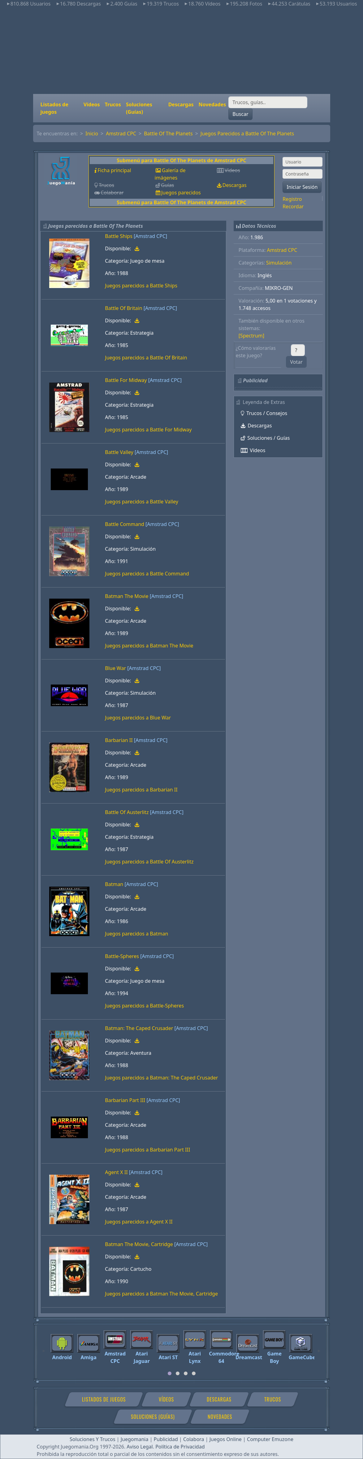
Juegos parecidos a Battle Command (147, 573)
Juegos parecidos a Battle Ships (141, 285)
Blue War (115, 668)
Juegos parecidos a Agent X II (138, 1221)
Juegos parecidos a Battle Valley (141, 501)
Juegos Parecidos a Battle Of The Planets (247, 133)
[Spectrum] (251, 335)
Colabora (193, 1439)
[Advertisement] (181, 50)
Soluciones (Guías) (139, 108)
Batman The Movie (126, 596)
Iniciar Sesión (302, 187)
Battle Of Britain (123, 308)
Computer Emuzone (270, 1439)
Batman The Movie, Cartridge (139, 1244)
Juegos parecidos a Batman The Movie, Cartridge (161, 1293)
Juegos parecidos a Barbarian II (141, 789)
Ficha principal (114, 170)
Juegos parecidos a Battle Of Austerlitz (149, 861)
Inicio (91, 133)
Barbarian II (118, 740)
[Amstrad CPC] (150, 236)
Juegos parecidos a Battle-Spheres (144, 1005)
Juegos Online (226, 1439)
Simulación (279, 262)
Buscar (240, 114)
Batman (114, 884)
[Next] (319, 1348)
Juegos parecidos (181, 192)
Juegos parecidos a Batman (136, 933)
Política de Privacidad (180, 1446)
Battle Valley (119, 452)
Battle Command (124, 524)
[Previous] (44, 1348)
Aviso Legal (140, 1446)
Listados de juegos (54, 108)
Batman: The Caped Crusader (139, 1028)
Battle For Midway (126, 380)
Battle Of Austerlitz (127, 812)
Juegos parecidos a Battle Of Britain (146, 357)
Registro (292, 199)
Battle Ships (118, 236)
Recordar (293, 206)
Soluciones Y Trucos (92, 1439)
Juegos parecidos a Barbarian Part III (147, 1149)
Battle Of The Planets (168, 133)
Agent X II (116, 1172)
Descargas (181, 104)
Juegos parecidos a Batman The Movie (149, 645)
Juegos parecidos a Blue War (138, 717)
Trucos (113, 104)
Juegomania (135, 1439)
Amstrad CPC (121, 133)
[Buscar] (267, 102)
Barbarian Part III (125, 1100)
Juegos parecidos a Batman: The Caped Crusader (161, 1077)
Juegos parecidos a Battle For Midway (148, 429)
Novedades (212, 104)
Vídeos (92, 104)
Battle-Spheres (122, 956)
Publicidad (166, 1439)
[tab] (169, 1373)
